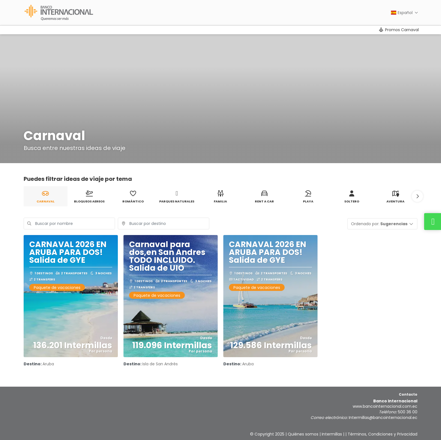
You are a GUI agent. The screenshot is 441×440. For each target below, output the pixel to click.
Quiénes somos (303, 434)
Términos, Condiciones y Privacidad (382, 434)
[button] (417, 196)
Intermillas (332, 434)
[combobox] (163, 223)
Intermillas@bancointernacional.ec (383, 417)
